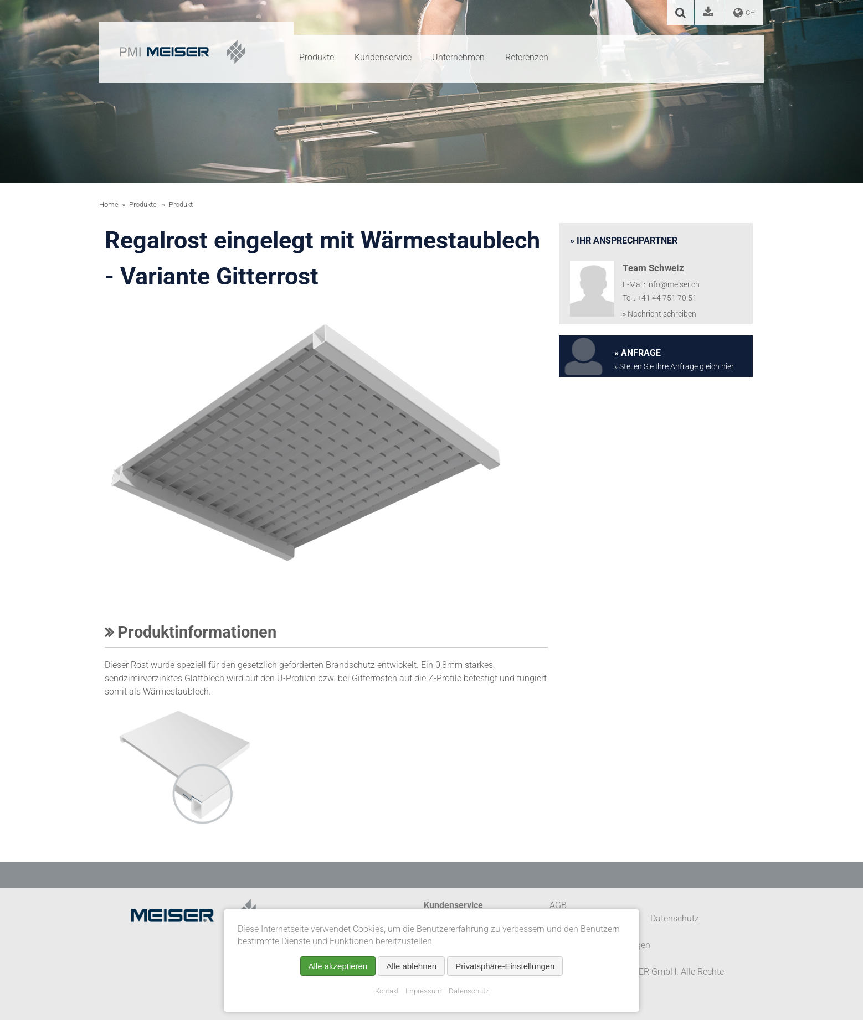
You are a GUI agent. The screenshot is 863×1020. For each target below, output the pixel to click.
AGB (558, 905)
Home (109, 204)
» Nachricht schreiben (659, 314)
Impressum (423, 991)
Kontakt (387, 991)
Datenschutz (469, 991)
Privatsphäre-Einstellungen (504, 966)
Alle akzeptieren (338, 966)
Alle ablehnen (411, 966)
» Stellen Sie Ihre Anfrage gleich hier (674, 366)
